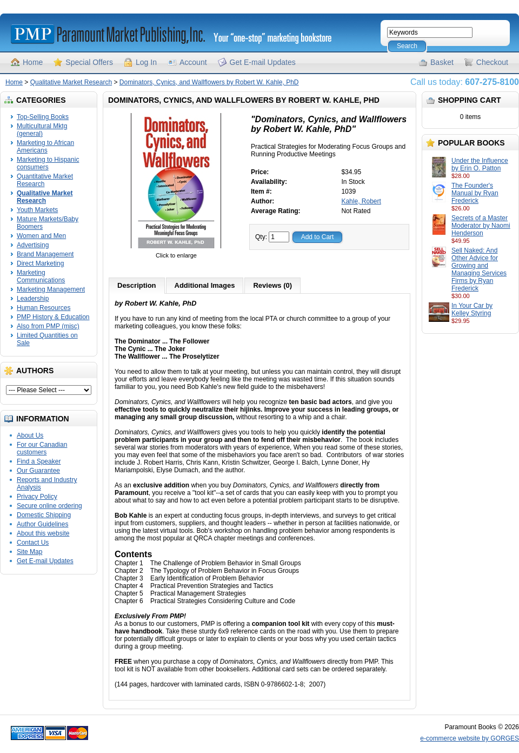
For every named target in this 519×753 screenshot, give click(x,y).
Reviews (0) (272, 285)
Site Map (29, 552)
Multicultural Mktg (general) (42, 129)
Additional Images (205, 285)
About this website (43, 533)
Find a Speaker (39, 461)
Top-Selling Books (43, 117)
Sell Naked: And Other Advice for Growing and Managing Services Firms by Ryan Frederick (479, 269)
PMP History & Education (53, 317)
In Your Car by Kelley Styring (472, 309)
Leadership (33, 298)
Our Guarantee (38, 470)
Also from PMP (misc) (48, 326)
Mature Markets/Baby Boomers (47, 222)
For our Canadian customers (42, 448)
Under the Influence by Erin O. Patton (479, 164)
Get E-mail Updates (263, 62)
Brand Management (45, 254)
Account (193, 62)
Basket (442, 62)
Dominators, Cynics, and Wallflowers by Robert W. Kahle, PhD (209, 82)
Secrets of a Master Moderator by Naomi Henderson (480, 225)
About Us (30, 435)
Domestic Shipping (44, 515)
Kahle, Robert (361, 201)
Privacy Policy (37, 496)
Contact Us (33, 542)
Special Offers (89, 62)
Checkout (492, 62)
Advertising (33, 245)
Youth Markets (37, 210)
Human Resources (43, 308)
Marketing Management (51, 289)
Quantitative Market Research (45, 180)
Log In (146, 62)
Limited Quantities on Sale (47, 339)
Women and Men (41, 236)
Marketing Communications (41, 276)
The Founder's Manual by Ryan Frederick (474, 193)
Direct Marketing (40, 263)
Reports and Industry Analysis (47, 483)
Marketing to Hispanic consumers (48, 163)
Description (136, 285)
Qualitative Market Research (71, 82)
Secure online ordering (49, 506)
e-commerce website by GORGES (469, 738)
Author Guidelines (42, 524)
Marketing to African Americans (45, 146)
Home (33, 62)
